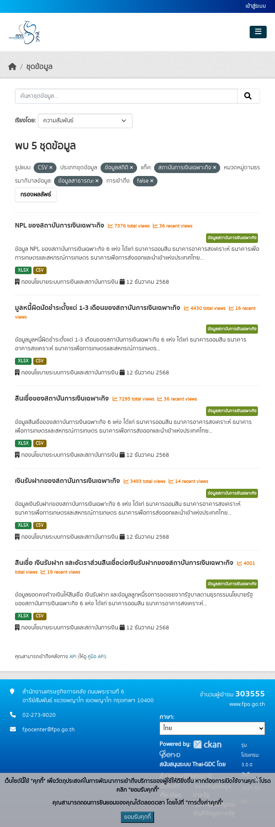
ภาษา (166, 717)
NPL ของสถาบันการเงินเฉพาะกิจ (60, 225)
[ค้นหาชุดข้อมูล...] (126, 96)
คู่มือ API (96, 656)
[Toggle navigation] (258, 32)
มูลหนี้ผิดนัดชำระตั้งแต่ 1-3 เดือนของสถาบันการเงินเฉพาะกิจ (98, 307)
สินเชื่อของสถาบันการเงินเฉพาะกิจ (62, 398)
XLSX (23, 270)
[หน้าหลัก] (12, 67)
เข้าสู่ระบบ (256, 6)
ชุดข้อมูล (39, 67)
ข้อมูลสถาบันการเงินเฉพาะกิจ (232, 238)
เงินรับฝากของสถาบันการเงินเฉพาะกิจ (68, 480)
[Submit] (248, 96)
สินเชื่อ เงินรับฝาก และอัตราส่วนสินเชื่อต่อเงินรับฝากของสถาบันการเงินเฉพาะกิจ (125, 562)
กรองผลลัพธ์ (35, 195)
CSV (40, 270)
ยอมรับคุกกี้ (137, 817)
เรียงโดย (24, 120)
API (72, 656)
